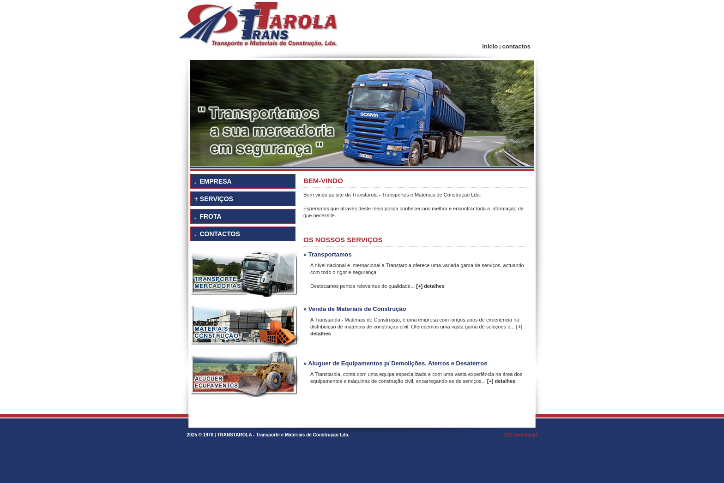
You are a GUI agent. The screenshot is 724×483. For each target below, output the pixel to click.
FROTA (210, 216)
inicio (490, 46)
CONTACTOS (219, 234)
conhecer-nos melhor (423, 208)
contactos (516, 46)
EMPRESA (215, 181)
